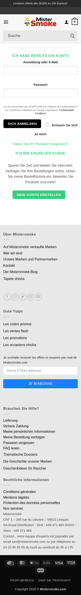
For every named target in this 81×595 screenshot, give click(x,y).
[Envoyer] (72, 36)
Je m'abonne (40, 383)
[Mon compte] (66, 22)
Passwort (41, 84)
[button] (5, 22)
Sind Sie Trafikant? (54, 580)
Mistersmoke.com (53, 589)
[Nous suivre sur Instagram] (15, 297)
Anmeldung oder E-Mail (40, 62)
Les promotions (15, 338)
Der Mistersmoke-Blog (20, 272)
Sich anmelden (22, 123)
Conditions (40, 113)
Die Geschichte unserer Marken (27, 461)
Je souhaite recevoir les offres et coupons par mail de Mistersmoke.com (40, 360)
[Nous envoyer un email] (30, 297)
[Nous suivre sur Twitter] (22, 297)
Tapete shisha (14, 279)
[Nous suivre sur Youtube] (38, 297)
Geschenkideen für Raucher (24, 468)
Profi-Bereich (22, 580)
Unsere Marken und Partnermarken (30, 259)
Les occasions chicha (19, 345)
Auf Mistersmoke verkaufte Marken (30, 247)
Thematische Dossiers (20, 454)
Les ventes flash (15, 331)
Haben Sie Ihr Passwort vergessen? (40, 144)
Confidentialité (66, 110)
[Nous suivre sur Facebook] (7, 297)
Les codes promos (17, 324)
